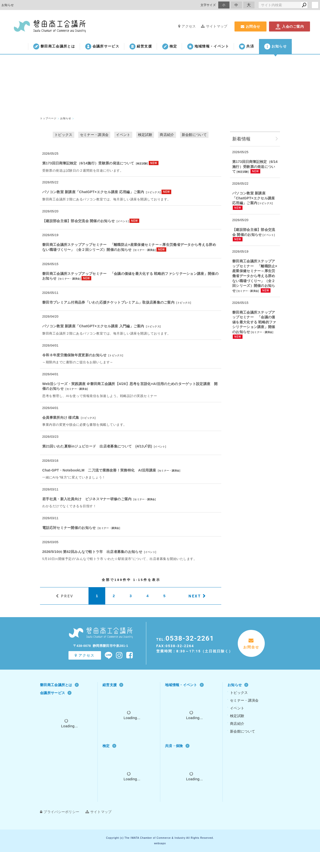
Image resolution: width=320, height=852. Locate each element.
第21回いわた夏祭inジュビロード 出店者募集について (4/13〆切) (97, 446)
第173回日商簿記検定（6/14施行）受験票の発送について (88, 163)
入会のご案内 (289, 26)
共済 (246, 46)
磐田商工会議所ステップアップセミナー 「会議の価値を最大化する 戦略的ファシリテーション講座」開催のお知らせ (254, 322)
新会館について (194, 135)
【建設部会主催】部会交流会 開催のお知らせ (78, 221)
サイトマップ (214, 26)
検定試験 (145, 135)
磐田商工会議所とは (54, 46)
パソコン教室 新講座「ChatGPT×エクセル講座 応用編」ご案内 (93, 192)
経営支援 (141, 46)
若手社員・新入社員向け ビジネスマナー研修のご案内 (87, 499)
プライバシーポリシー (59, 812)
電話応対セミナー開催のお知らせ (69, 528)
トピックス (63, 135)
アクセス (187, 26)
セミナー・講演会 (94, 135)
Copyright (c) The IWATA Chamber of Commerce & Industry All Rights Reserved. (160, 838)
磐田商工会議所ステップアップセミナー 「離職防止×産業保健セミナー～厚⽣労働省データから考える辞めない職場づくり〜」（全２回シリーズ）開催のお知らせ (254, 276)
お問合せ (250, 26)
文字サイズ (208, 5)
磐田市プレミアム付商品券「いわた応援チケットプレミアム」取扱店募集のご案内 (108, 302)
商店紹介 (167, 135)
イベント (123, 135)
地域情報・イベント (208, 46)
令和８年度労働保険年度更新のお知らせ (74, 355)
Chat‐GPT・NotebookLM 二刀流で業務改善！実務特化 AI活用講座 (99, 470)
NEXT (194, 595)
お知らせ (275, 46)
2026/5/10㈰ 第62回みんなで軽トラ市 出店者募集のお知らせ (92, 552)
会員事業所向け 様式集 (60, 418)
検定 (169, 46)
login (315, 4)
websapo (160, 843)
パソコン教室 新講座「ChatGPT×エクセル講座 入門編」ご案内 (93, 326)
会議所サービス (102, 46)
